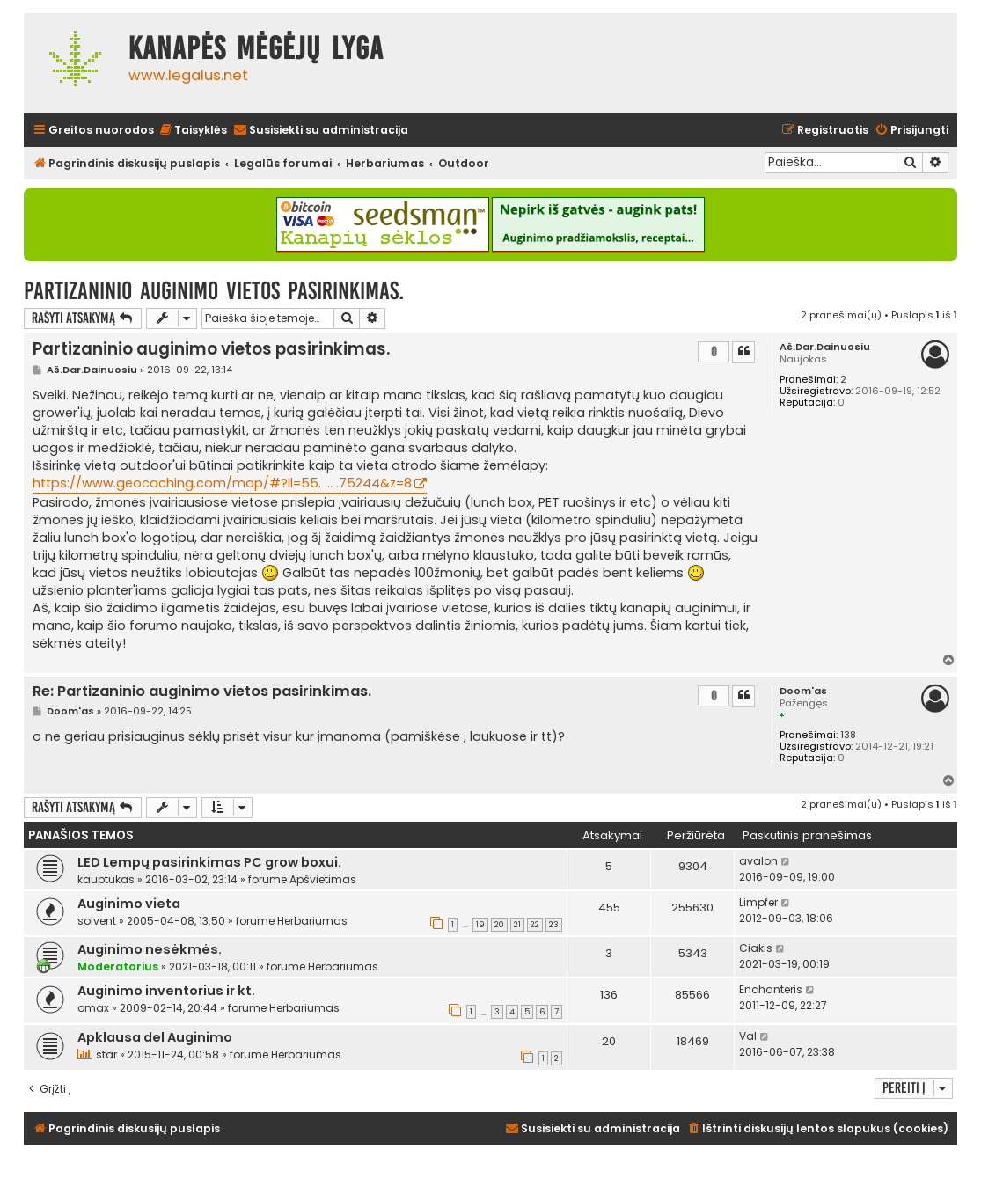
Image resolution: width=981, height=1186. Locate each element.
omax (93, 1007)
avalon (758, 860)
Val (748, 1036)
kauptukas (106, 879)
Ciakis (755, 948)
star (106, 1054)
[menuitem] (192, 131)
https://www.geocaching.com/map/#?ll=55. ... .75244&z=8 (222, 483)
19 (480, 924)
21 (517, 924)
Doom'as (803, 691)
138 (848, 735)
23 (554, 924)
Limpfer (758, 902)
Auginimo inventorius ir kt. (166, 990)
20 (499, 924)
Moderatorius (117, 966)
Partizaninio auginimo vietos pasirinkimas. (214, 290)
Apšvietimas (322, 879)
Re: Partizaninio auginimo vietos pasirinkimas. (202, 692)
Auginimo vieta (128, 903)
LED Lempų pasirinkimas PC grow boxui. (209, 862)
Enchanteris (770, 989)
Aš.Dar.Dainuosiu (825, 347)
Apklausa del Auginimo (154, 1037)
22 (535, 924)
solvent (96, 920)
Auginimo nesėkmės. (149, 949)
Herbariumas (312, 920)
